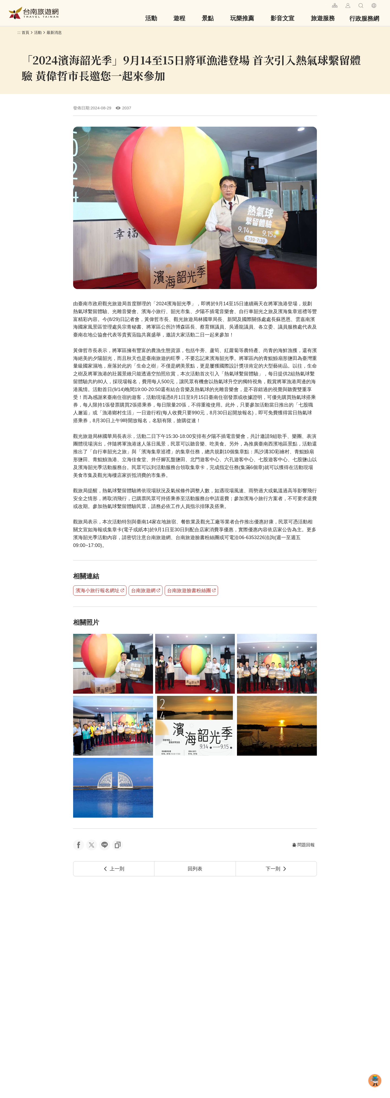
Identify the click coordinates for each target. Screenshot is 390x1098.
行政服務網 (364, 18)
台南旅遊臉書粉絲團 (191, 590)
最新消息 (54, 32)
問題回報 (303, 845)
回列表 (195, 868)
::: (325, 5)
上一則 (113, 868)
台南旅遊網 (33, 13)
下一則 (276, 868)
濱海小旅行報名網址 (100, 590)
